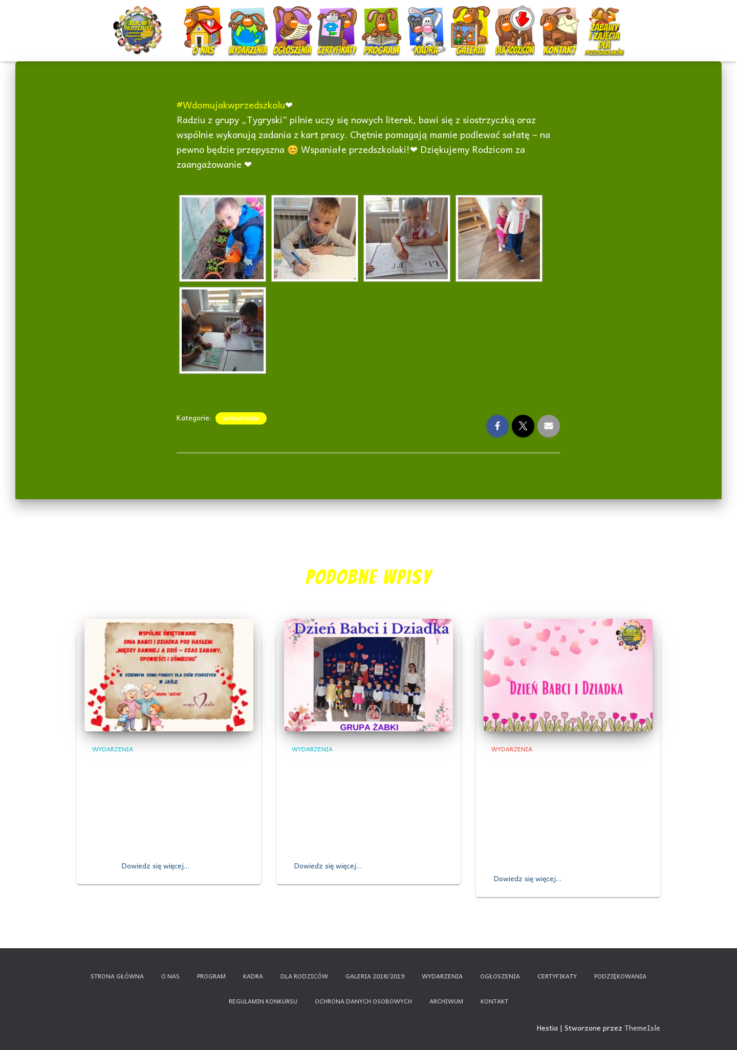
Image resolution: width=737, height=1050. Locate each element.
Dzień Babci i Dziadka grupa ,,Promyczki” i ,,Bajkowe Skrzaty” (560, 778)
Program (383, 21)
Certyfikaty (338, 21)
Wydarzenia (248, 17)
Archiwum (446, 1001)
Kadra (427, 21)
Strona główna (117, 976)
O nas (205, 21)
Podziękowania (620, 976)
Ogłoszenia (292, 17)
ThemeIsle (642, 1027)
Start (139, 21)
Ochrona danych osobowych (363, 1001)
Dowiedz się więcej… (155, 865)
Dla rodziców (516, 21)
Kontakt (560, 21)
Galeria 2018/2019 (374, 976)
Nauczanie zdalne (604, 17)
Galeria (471, 21)
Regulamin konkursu (263, 1001)
